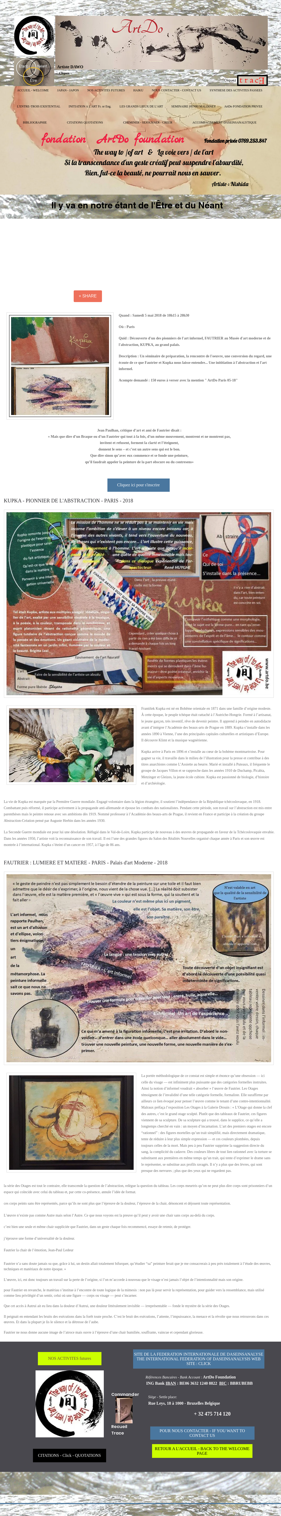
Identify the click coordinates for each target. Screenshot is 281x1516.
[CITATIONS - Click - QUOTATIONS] (69, 1455)
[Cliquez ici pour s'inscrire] (138, 485)
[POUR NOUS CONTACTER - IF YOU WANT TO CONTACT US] (202, 1433)
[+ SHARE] (88, 296)
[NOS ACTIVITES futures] (69, 1358)
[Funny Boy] (124, 1409)
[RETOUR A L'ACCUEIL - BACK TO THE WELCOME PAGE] (202, 1451)
